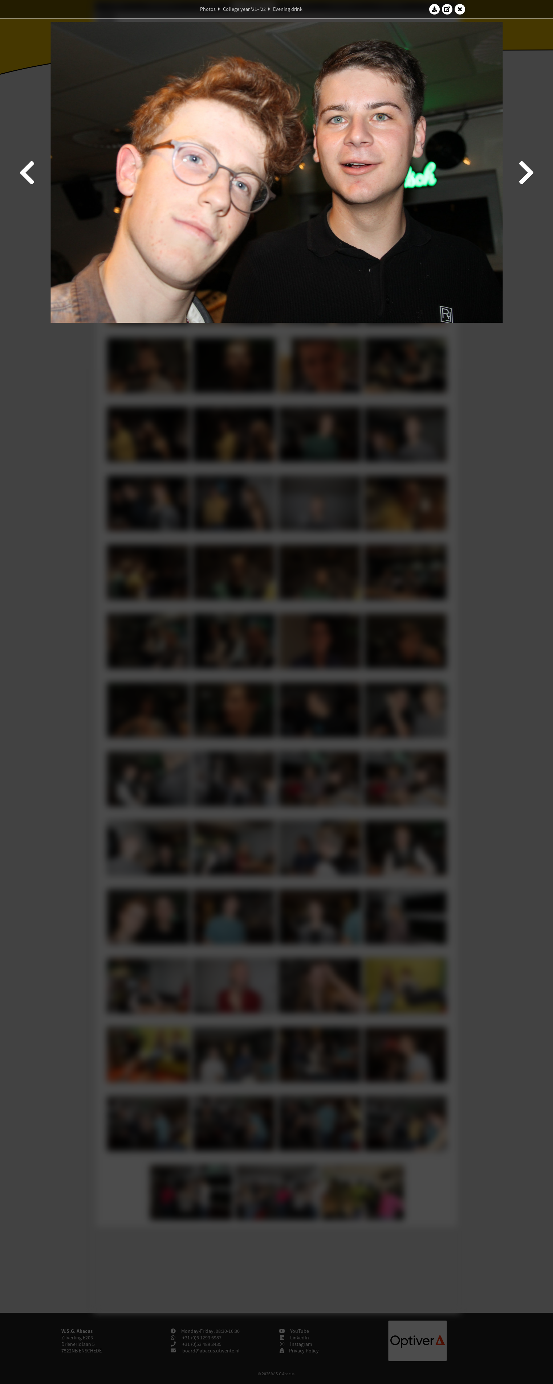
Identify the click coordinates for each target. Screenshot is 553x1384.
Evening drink (287, 9)
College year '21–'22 (244, 9)
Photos (208, 9)
